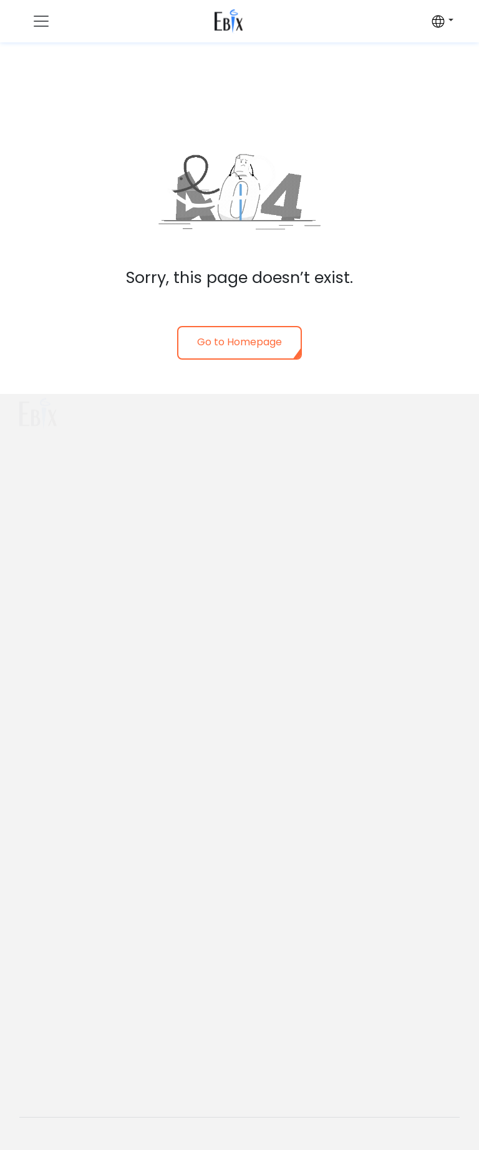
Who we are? (280, 406)
